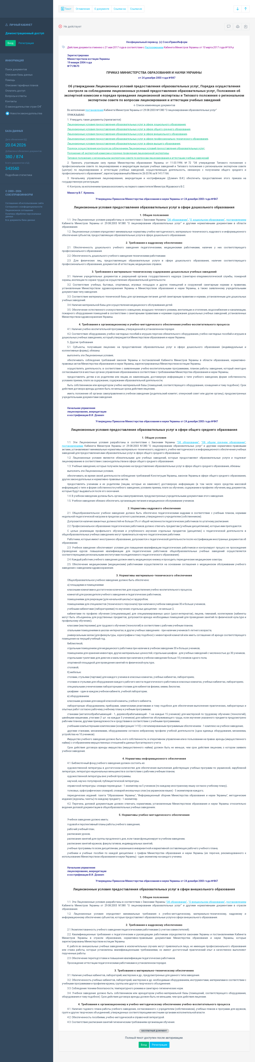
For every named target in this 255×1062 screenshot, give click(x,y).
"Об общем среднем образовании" (223, 442)
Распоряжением (154, 47)
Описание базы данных (19, 74)
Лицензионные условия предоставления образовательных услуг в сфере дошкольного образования (126, 124)
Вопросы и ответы (16, 96)
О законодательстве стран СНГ (23, 106)
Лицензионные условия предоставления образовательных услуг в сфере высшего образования (123, 143)
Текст (66, 9)
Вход (10, 43)
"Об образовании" (177, 219)
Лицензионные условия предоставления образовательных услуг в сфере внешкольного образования (127, 134)
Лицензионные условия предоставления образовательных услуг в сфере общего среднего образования (128, 129)
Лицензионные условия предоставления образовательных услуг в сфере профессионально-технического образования (137, 138)
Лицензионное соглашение (19, 210)
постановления (94, 110)
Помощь (10, 80)
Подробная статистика (18, 175)
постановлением (236, 219)
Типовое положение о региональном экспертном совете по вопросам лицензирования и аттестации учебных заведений (138, 158)
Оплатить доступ (15, 90)
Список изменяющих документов (154, 105)
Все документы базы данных (20, 220)
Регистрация (26, 43)
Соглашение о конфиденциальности (23, 207)
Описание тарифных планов (21, 85)
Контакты (11, 101)
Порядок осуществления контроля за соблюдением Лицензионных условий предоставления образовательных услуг (136, 148)
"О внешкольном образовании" (206, 901)
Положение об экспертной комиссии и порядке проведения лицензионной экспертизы (118, 153)
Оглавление (83, 8)
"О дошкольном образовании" (207, 219)
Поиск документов (16, 69)
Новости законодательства (23, 113)
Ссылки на (120, 8)
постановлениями (72, 445)
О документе (101, 8)
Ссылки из (136, 8)
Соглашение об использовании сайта (24, 203)
